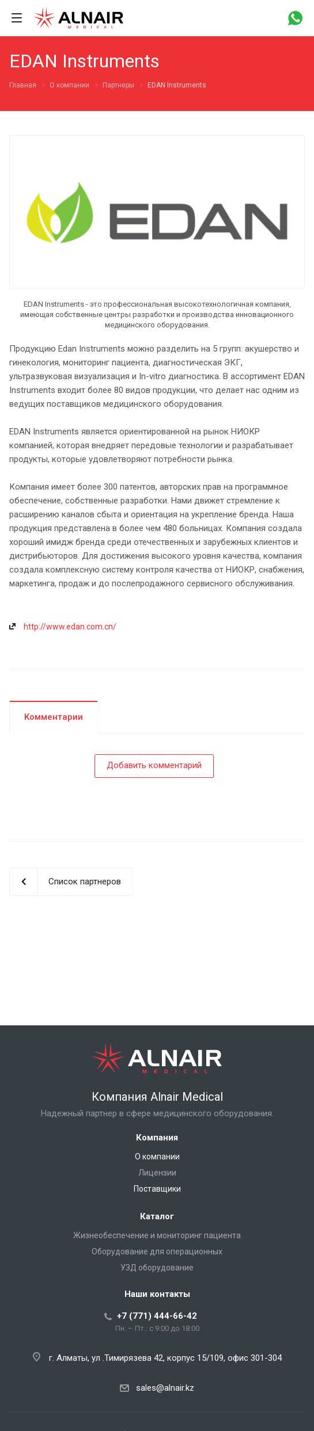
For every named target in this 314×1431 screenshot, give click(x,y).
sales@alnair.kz (165, 1388)
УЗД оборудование (157, 1267)
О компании (157, 1156)
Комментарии (53, 717)
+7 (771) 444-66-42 (157, 1316)
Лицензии (157, 1172)
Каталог (157, 1216)
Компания (157, 1137)
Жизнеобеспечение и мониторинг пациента (157, 1235)
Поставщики (157, 1188)
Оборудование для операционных (157, 1251)
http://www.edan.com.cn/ (70, 626)
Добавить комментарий (154, 765)
